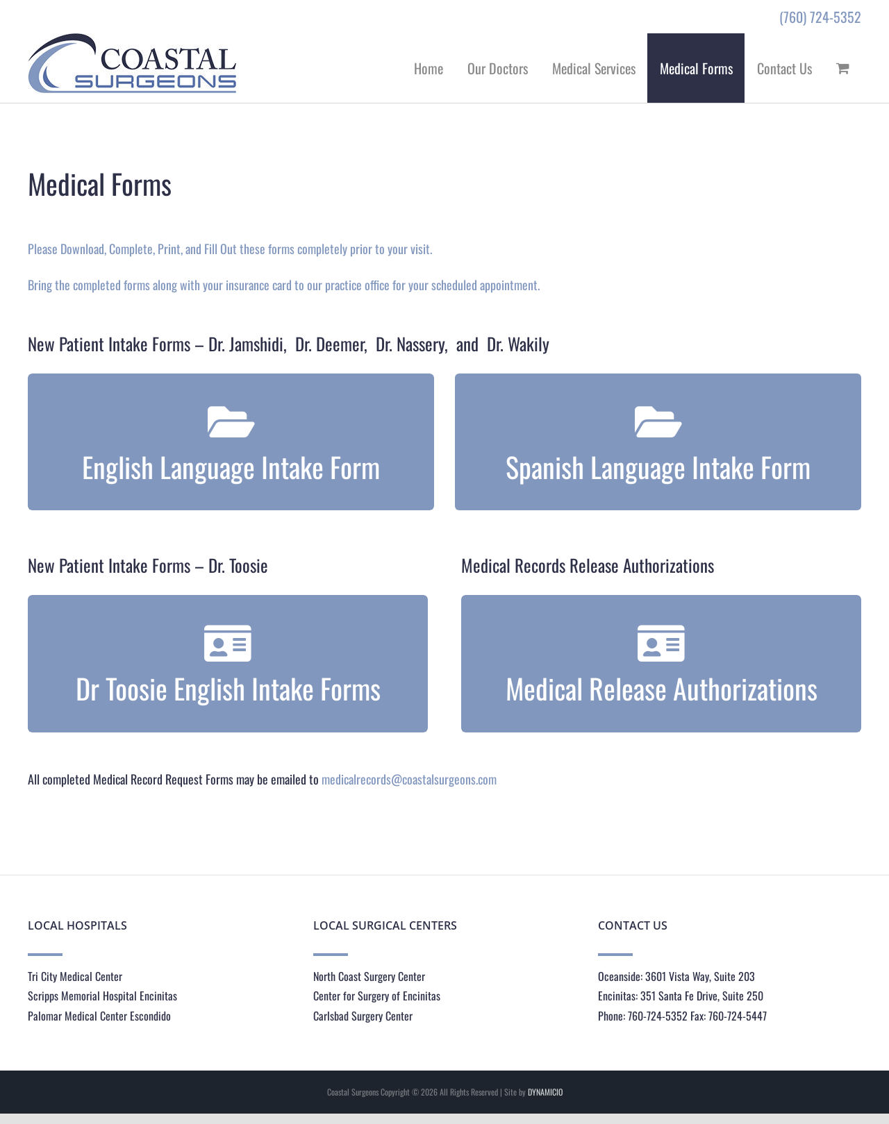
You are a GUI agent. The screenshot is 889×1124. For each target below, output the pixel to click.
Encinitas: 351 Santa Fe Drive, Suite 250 (680, 995)
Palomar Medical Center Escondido (99, 1015)
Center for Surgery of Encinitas (376, 995)
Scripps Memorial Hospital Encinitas (102, 995)
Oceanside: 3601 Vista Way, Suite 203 (676, 976)
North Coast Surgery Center (369, 976)
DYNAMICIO (545, 1092)
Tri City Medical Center (75, 976)
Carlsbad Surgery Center (363, 1015)
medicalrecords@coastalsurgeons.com (409, 779)
